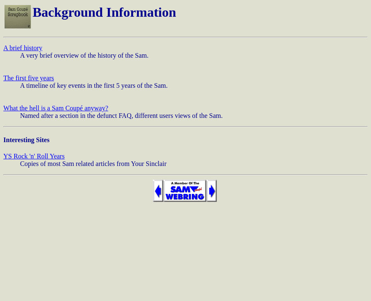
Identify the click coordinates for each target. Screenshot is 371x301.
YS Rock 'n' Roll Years (34, 156)
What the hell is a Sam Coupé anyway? (55, 108)
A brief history (22, 47)
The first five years (28, 78)
